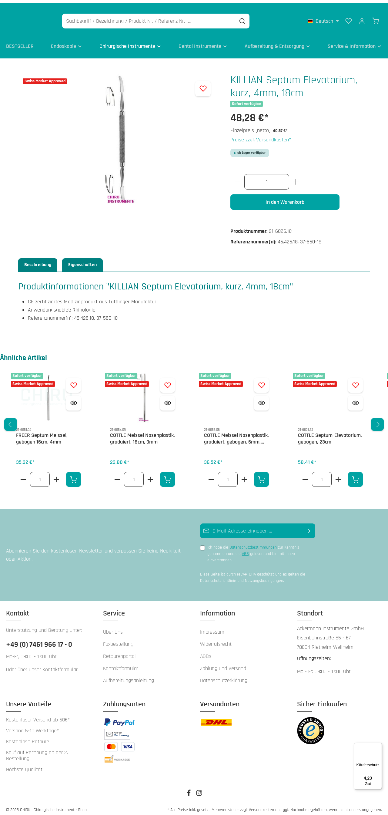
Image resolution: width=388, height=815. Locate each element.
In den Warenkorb (285, 198)
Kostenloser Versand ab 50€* (38, 716)
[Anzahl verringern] (237, 178)
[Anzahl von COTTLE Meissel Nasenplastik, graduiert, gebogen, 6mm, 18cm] (228, 475)
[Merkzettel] (349, 18)
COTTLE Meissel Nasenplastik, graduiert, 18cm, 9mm (142, 435)
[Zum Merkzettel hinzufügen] (203, 84)
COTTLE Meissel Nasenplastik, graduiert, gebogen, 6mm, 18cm (236, 435)
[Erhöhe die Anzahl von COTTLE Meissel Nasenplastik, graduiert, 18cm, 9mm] (150, 475)
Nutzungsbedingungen (264, 576)
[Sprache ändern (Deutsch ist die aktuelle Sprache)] (323, 18)
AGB (245, 550)
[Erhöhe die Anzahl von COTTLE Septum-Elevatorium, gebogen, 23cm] (338, 475)
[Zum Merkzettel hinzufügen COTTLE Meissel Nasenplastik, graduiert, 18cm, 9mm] (167, 381)
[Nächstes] (377, 420)
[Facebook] (189, 791)
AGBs (205, 652)
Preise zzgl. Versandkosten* (260, 135)
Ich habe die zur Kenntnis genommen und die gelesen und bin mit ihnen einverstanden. (253, 549)
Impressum (212, 628)
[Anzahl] (266, 178)
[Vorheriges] (10, 420)
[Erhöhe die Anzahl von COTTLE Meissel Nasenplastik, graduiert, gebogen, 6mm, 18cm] (244, 475)
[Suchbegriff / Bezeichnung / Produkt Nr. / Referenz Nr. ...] (178, 18)
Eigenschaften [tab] (82, 261)
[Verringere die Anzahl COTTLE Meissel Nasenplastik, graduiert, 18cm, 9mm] (117, 475)
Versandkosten (261, 806)
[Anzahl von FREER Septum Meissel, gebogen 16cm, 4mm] (40, 475)
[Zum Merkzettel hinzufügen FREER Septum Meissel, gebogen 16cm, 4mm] (73, 381)
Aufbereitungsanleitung (128, 676)
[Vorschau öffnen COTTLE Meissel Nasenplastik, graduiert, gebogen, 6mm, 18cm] (261, 399)
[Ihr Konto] (362, 18)
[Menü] (378, 746)
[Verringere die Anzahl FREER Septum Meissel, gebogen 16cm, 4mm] (23, 475)
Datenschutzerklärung (223, 676)
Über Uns (113, 628)
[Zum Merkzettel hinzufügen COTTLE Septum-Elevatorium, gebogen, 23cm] (355, 381)
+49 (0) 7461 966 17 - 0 (39, 640)
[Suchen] (271, 18)
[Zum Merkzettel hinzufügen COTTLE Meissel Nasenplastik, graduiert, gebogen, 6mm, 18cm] (261, 381)
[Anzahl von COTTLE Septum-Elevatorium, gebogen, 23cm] (322, 475)
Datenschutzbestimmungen (253, 543)
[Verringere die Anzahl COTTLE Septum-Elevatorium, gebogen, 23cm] (305, 475)
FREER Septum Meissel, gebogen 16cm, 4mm (42, 435)
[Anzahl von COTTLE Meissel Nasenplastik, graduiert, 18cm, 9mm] (134, 475)
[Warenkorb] (375, 18)
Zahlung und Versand (223, 664)
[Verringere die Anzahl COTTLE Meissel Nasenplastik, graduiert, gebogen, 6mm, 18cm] (211, 475)
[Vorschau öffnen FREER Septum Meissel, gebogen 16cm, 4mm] (73, 399)
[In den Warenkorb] (73, 475)
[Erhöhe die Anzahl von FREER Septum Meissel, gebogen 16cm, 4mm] (56, 475)
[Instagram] (199, 791)
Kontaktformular (60, 665)
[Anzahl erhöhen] (296, 178)
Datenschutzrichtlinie (218, 576)
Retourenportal (119, 652)
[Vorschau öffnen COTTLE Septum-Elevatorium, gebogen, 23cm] (355, 399)
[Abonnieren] (309, 527)
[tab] (37, 261)
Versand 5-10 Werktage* (32, 727)
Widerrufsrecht (216, 640)
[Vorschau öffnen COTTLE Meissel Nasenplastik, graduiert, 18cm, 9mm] (167, 399)
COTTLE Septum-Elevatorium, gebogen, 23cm (330, 435)
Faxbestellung (118, 640)
